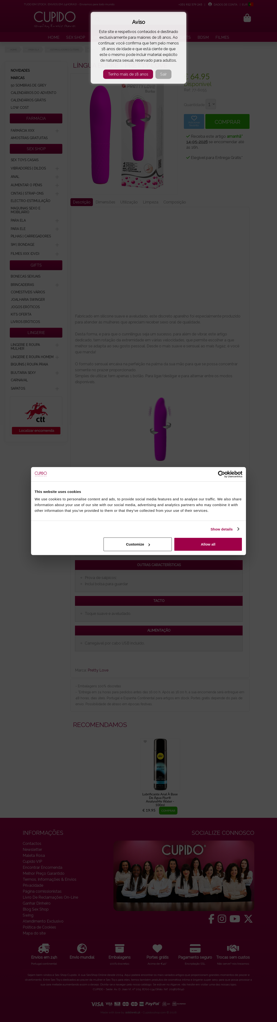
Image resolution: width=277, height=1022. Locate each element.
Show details (222, 529)
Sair (163, 74)
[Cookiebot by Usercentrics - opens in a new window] (221, 474)
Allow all (208, 544)
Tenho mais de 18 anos (128, 74)
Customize (138, 544)
